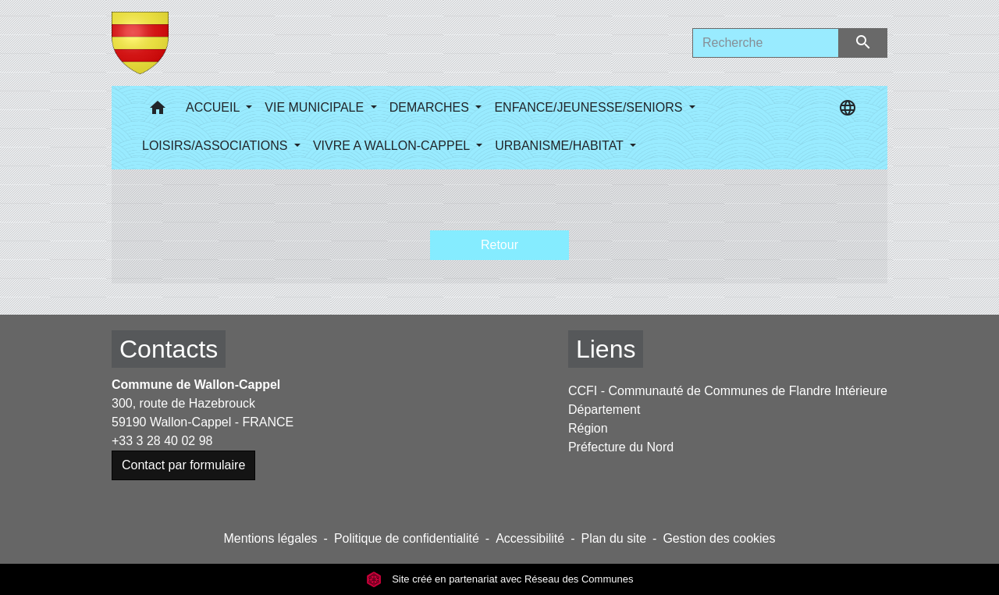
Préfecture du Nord (621, 447)
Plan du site (613, 538)
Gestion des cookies (719, 538)
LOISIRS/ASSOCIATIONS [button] (216, 145)
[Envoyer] (863, 43)
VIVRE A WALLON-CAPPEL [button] (393, 145)
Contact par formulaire (183, 465)
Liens (606, 349)
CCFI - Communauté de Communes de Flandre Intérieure (727, 390)
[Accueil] (140, 43)
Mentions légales (270, 538)
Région (588, 428)
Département (604, 409)
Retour (499, 244)
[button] (158, 111)
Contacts (168, 349)
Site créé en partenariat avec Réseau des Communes (500, 579)
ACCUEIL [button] (214, 107)
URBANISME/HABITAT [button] (561, 145)
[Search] (765, 43)
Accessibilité (530, 538)
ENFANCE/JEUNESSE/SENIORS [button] (589, 107)
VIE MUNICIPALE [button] (316, 107)
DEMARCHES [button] (431, 107)
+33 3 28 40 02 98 (162, 440)
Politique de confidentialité (406, 538)
